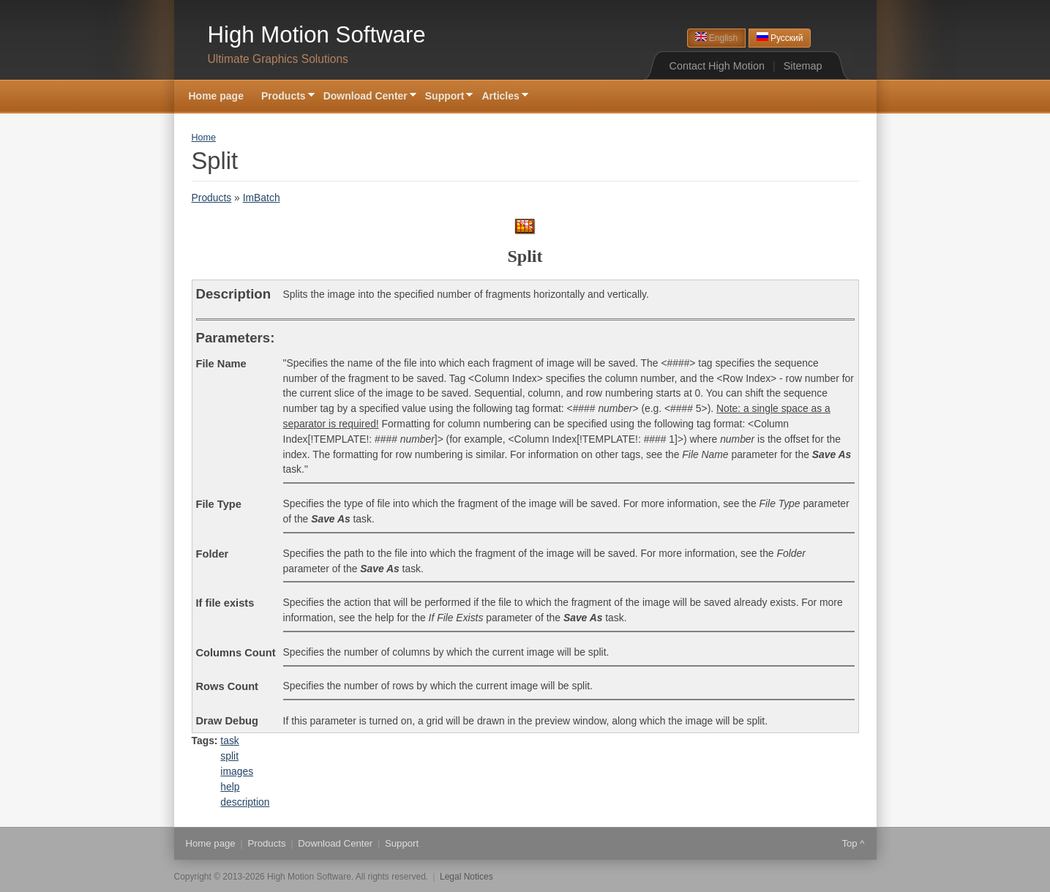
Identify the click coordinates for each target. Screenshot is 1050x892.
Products (283, 97)
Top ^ (852, 843)
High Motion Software (317, 35)
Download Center (365, 97)
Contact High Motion (717, 66)
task (229, 740)
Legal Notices (466, 877)
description (244, 802)
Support (444, 97)
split (229, 756)
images (236, 771)
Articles (500, 97)
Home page (216, 96)
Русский (780, 37)
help (229, 786)
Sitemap (803, 66)
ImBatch (261, 197)
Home (204, 137)
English (716, 37)
